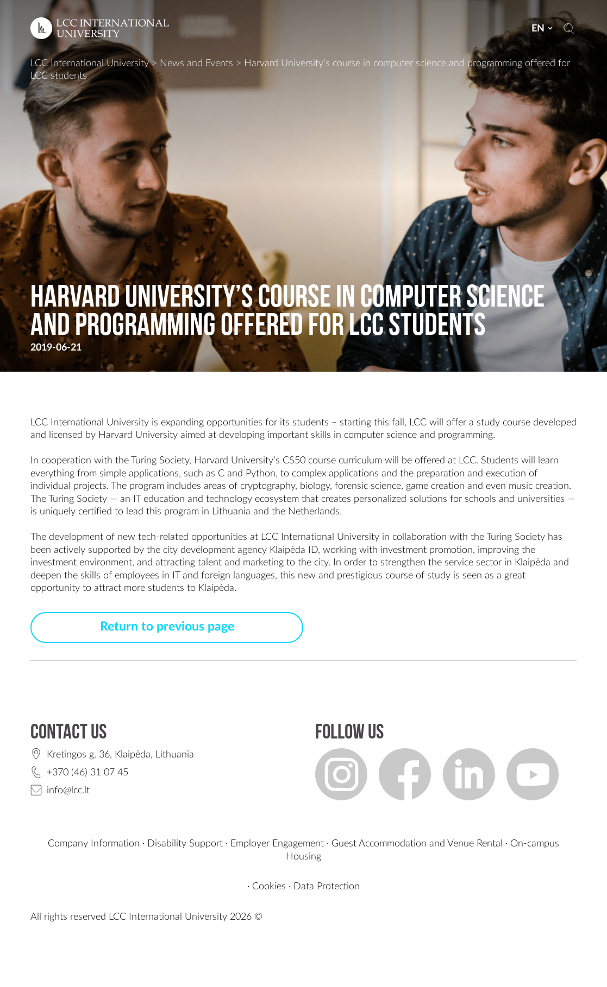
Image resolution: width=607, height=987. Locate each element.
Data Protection (326, 886)
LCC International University (89, 63)
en (542, 28)
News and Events (196, 63)
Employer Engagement (277, 843)
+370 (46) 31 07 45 (87, 772)
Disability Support (185, 843)
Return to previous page (167, 626)
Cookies (269, 886)
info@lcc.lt (68, 790)
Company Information (94, 843)
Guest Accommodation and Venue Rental (417, 843)
